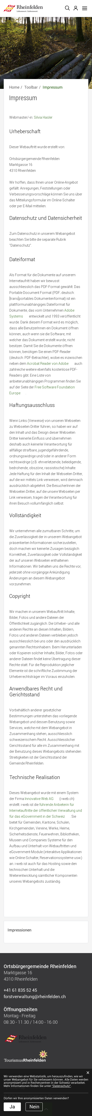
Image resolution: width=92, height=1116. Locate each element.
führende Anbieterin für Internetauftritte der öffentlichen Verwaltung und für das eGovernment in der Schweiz (45, 810)
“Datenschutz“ (61, 1086)
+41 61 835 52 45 (20, 990)
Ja (12, 1107)
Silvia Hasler (43, 117)
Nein (34, 1107)
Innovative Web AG (42, 798)
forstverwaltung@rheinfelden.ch (35, 996)
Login (76, 8)
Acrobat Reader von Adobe (50, 363)
